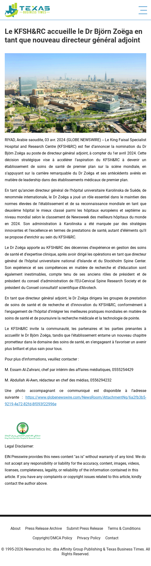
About (15, 528)
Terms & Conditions (124, 528)
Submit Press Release (85, 528)
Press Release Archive (43, 528)
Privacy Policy (89, 538)
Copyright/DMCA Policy (52, 538)
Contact (111, 538)
